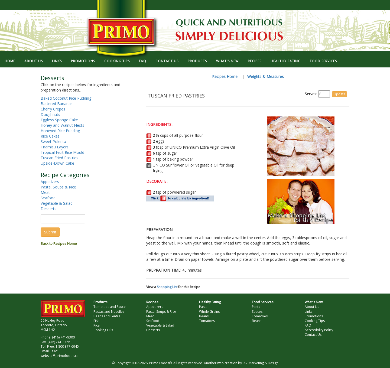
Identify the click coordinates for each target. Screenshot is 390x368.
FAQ (142, 61)
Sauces (257, 311)
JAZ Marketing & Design (260, 363)
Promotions (314, 316)
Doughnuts (50, 114)
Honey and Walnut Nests (62, 125)
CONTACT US (166, 61)
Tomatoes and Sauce (109, 306)
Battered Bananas (57, 103)
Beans (204, 316)
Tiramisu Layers (55, 146)
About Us (312, 306)
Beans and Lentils (106, 316)
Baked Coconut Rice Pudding (66, 98)
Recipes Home (225, 76)
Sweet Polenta (53, 141)
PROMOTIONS (83, 61)
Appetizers (50, 181)
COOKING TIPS (117, 61)
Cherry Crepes (53, 109)
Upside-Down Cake (57, 163)
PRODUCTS (197, 61)
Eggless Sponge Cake (59, 119)
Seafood (48, 197)
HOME (10, 61)
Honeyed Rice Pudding (60, 130)
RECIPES (254, 61)
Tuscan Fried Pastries (59, 157)
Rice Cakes (50, 136)
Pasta (203, 306)
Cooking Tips (315, 320)
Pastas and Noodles (108, 311)
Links (308, 311)
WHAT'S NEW (227, 61)
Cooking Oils (103, 330)
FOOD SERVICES (323, 61)
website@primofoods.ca (60, 355)
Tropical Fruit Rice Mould (62, 152)
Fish (96, 320)
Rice (96, 325)
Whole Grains (209, 311)
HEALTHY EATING (286, 61)
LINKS (57, 61)
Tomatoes (207, 320)
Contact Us (313, 334)
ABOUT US (33, 61)
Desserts (48, 208)
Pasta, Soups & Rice (58, 187)
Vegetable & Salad (57, 203)
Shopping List (167, 287)
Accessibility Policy (319, 330)
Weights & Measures (265, 76)
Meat (45, 192)
